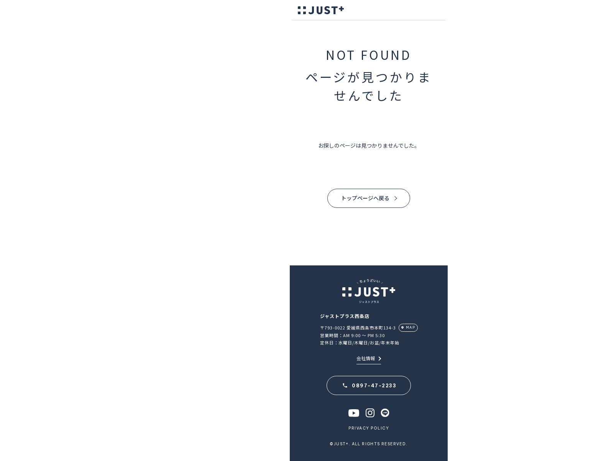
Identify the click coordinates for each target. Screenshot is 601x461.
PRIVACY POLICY (368, 428)
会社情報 (368, 358)
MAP (410, 327)
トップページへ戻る (365, 198)
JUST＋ (321, 10)
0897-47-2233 (374, 386)
